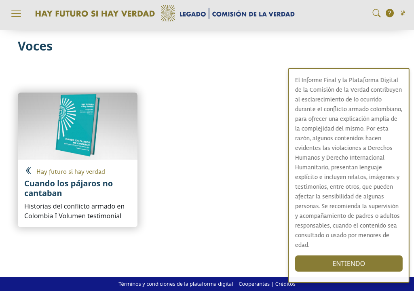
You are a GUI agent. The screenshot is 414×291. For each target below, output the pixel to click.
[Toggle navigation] (16, 13)
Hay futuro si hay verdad (70, 172)
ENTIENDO (354, 263)
